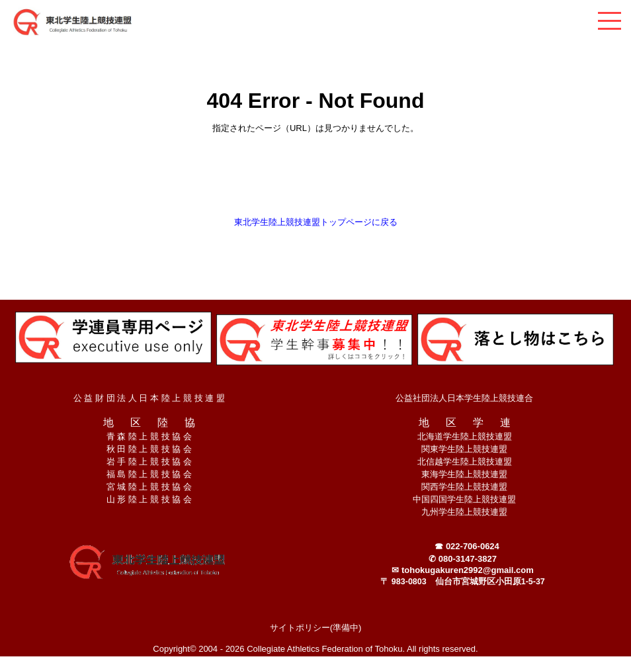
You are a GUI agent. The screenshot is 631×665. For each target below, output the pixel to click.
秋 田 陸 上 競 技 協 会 (149, 449)
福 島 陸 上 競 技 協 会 (149, 474)
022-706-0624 (472, 546)
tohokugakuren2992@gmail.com (467, 570)
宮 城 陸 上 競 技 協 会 (149, 487)
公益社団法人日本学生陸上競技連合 (464, 398)
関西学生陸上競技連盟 (464, 487)
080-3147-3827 (468, 559)
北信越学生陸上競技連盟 (464, 461)
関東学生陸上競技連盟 (464, 449)
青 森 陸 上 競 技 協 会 (149, 436)
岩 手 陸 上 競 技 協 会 (149, 461)
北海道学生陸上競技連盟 (464, 436)
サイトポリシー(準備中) (316, 628)
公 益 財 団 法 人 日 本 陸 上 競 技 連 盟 (149, 398)
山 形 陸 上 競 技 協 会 (149, 499)
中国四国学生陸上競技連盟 (464, 499)
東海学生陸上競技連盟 (464, 474)
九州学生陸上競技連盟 (464, 512)
